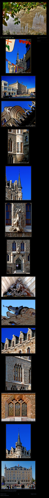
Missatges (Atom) (6, 495)
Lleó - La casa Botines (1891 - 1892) (7, 37)
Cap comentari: (14, 490)
